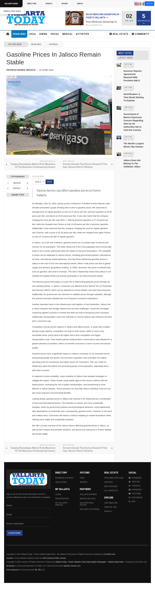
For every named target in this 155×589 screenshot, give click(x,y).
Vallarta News (14, 5)
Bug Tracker (110, 486)
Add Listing (61, 482)
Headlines (20, 35)
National (53, 44)
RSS (132, 501)
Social (56, 35)
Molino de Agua (88, 499)
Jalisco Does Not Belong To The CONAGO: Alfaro (132, 163)
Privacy (108, 511)
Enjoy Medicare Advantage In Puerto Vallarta (101, 23)
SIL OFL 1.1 (39, 570)
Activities (82, 34)
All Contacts (111, 491)
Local (33, 35)
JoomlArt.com (109, 554)
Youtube (135, 494)
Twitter (134, 482)
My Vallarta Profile (61, 504)
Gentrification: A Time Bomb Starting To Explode (134, 97)
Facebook (135, 478)
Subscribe (14, 533)
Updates (108, 482)
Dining (44, 35)
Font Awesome (12, 570)
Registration (62, 499)
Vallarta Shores (88, 494)
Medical (68, 35)
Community (140, 34)
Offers (64, 4)
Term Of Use (110, 507)
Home (8, 34)
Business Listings (64, 478)
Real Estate (118, 34)
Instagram (135, 498)
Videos (80, 4)
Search (83, 482)
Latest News (125, 57)
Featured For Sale (113, 478)
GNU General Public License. (54, 558)
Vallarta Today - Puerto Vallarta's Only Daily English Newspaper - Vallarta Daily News (89, 562)
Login (58, 494)
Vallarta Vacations (89, 509)
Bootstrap (10, 566)
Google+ (135, 486)
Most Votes (125, 53)
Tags (82, 478)
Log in (149, 4)
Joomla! (9, 558)
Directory (34, 5)
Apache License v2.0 (71, 566)
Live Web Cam (110, 503)
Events (51, 5)
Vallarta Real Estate (87, 504)
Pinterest (135, 490)
